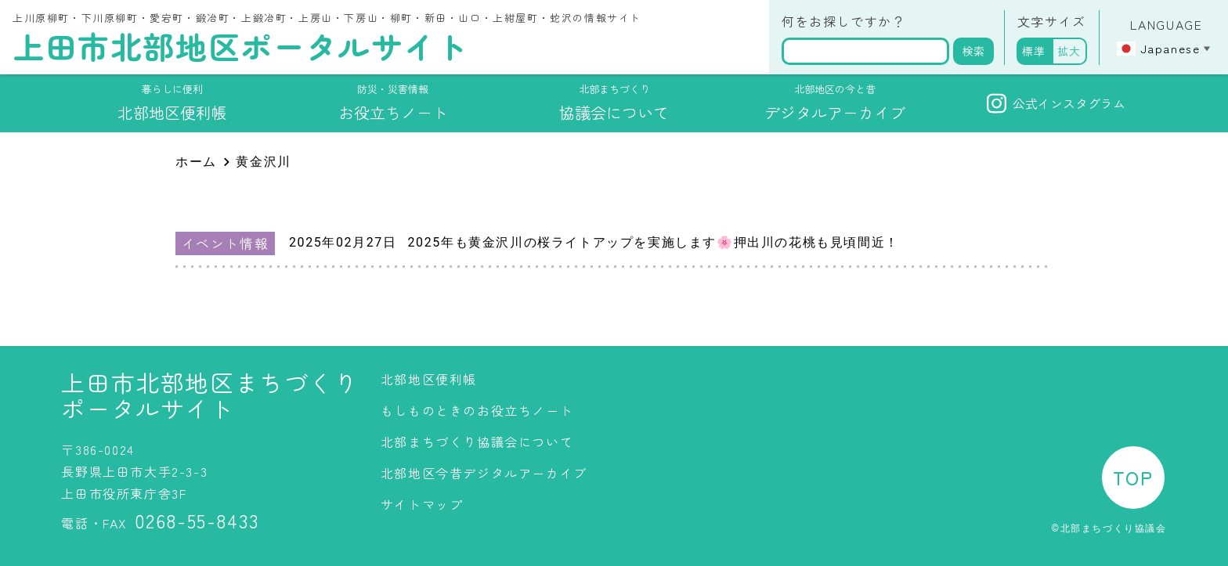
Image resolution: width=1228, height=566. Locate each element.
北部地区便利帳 (429, 379)
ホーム (196, 161)
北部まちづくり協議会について (477, 441)
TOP (1133, 477)
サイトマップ (422, 504)
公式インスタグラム (1056, 103)
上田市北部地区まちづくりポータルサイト (209, 395)
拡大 (1069, 51)
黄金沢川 (263, 161)
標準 (1034, 51)
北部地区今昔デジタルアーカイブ (484, 472)
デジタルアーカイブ (834, 102)
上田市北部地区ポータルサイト (240, 46)
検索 (973, 51)
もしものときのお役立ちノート (477, 410)
